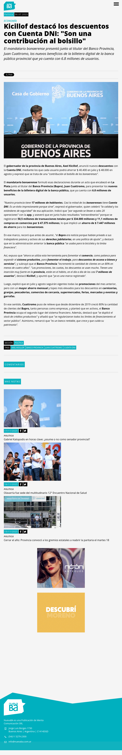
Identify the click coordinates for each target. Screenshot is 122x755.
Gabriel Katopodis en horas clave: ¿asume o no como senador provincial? (47, 439)
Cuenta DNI (69, 347)
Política (8, 14)
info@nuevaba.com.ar (20, 741)
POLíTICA (9, 435)
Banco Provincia (34, 347)
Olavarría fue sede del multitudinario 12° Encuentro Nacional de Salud (45, 493)
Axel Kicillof (18, 347)
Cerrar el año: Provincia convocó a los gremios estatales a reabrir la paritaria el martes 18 (56, 540)
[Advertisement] (61, 659)
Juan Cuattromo (53, 347)
